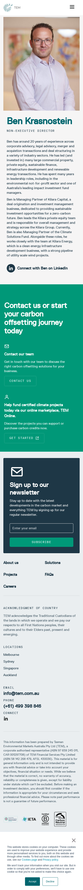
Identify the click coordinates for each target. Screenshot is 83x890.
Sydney (8, 661)
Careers (9, 586)
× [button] (73, 840)
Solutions (52, 562)
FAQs (49, 574)
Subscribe (41, 542)
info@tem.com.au (21, 693)
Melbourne (11, 655)
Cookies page (29, 859)
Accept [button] (32, 881)
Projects (10, 574)
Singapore (10, 668)
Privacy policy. (51, 859)
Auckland (10, 675)
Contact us (20, 381)
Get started (24, 438)
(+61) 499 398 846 (22, 706)
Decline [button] (50, 881)
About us (10, 562)
